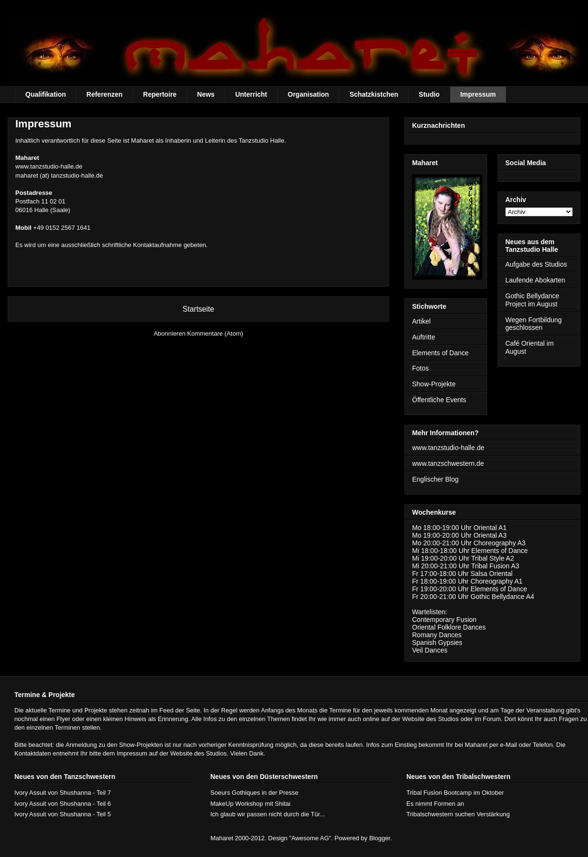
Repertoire (159, 94)
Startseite (198, 309)
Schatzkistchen (373, 94)
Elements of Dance (440, 353)
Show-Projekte (434, 384)
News (206, 94)
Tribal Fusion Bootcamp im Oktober (455, 792)
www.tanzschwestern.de (448, 463)
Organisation (308, 94)
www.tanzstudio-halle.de (48, 166)
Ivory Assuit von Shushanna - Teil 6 (62, 803)
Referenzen (104, 94)
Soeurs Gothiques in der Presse (254, 792)
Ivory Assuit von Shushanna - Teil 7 (62, 792)
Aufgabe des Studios (536, 264)
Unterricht (251, 94)
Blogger (379, 838)
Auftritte (423, 337)
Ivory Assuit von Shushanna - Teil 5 (62, 814)
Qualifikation (45, 94)
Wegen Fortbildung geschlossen (533, 324)
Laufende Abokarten (535, 280)
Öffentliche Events (439, 400)
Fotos (420, 368)
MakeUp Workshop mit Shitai (250, 803)
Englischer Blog (435, 479)
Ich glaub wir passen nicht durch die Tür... (267, 814)
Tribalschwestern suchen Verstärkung (458, 814)
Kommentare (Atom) (215, 333)
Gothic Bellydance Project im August (532, 300)
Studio (429, 94)
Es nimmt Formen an (435, 803)
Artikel (421, 321)
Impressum (478, 94)
